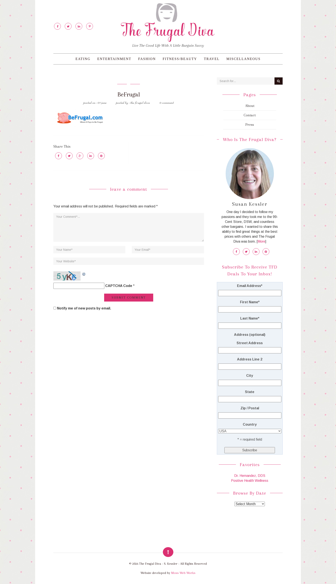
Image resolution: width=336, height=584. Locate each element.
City (249, 375)
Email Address (249, 286)
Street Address (250, 343)
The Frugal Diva (140, 102)
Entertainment (114, 59)
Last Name (249, 318)
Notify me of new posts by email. (84, 308)
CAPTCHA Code (118, 286)
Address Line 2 (249, 359)
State (249, 392)
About (249, 106)
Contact (250, 115)
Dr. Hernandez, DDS (249, 475)
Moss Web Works (183, 573)
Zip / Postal (249, 408)
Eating (82, 59)
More (261, 241)
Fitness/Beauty (180, 59)
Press (249, 124)
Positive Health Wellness (249, 480)
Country (250, 424)
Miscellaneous (243, 59)
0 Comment (166, 102)
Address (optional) (249, 334)
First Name (250, 302)
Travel (211, 59)
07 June (102, 102)
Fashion (147, 59)
